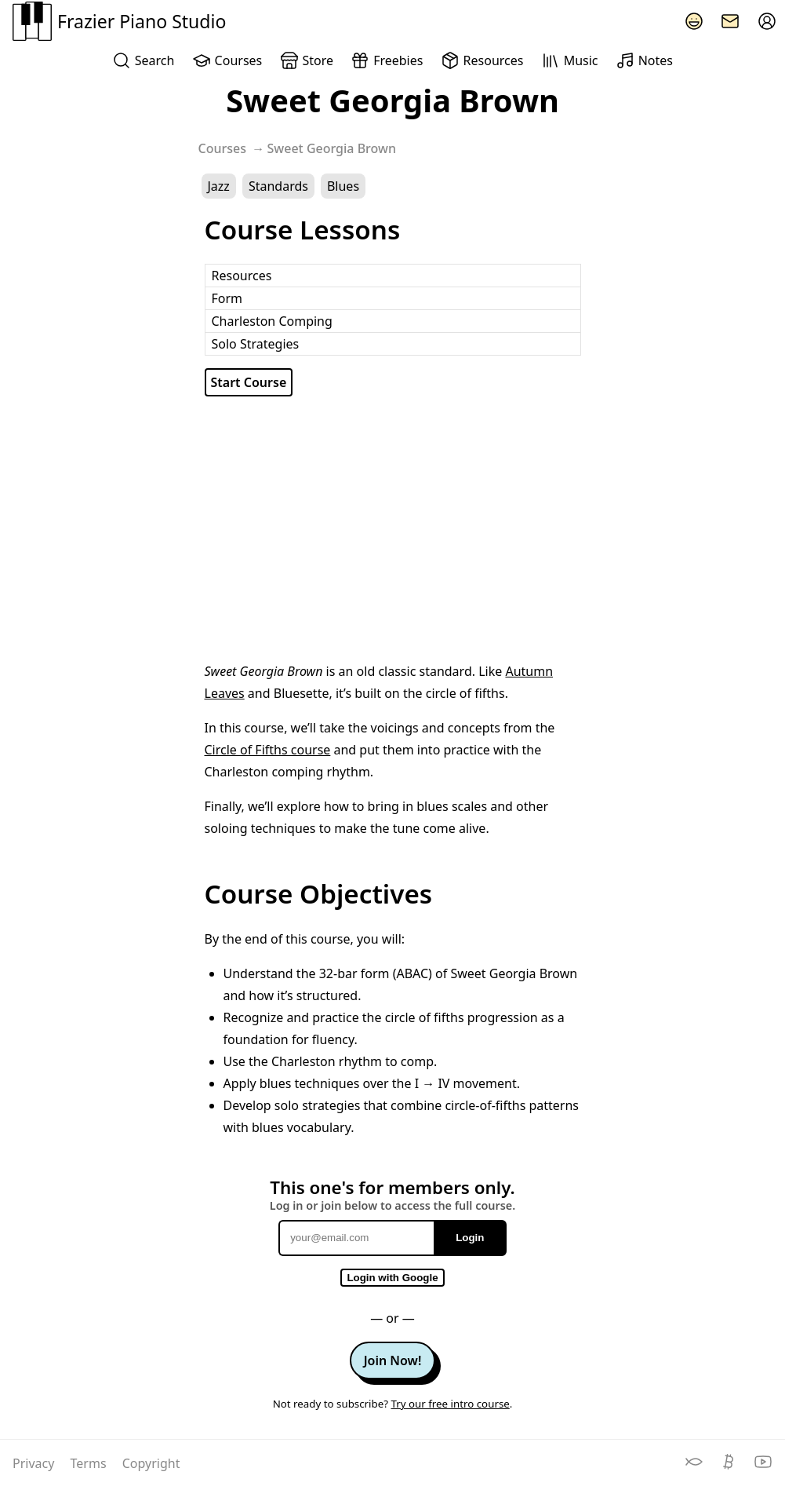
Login (470, 1237)
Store (306, 60)
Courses (227, 60)
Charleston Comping (272, 321)
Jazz (219, 186)
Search (143, 60)
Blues (343, 186)
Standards (278, 186)
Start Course (249, 382)
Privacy (35, 1463)
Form (227, 298)
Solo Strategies (256, 343)
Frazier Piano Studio (119, 21)
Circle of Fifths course (268, 749)
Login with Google (392, 1278)
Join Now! (393, 1360)
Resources (482, 60)
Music (569, 60)
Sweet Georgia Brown (331, 148)
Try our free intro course (450, 1404)
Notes (644, 60)
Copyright (151, 1463)
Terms (90, 1463)
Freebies (387, 60)
